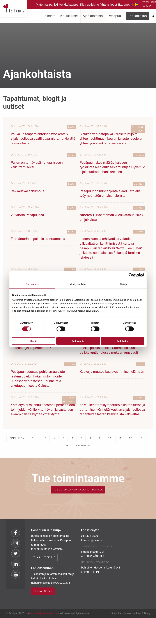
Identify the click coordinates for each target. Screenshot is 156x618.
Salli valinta (78, 341)
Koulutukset (69, 16)
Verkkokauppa (68, 4)
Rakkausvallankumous (27, 191)
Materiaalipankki (47, 4)
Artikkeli (138, 127)
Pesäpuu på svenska (136, 4)
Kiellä (33, 341)
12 (130, 438)
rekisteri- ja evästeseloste (44, 613)
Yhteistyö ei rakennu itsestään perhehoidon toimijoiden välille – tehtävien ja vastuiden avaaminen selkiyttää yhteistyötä (43, 409)
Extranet (123, 4)
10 (109, 438)
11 (120, 438)
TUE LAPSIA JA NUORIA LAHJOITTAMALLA (78, 489)
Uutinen (137, 131)
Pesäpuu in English (132, 4)
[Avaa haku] (152, 15)
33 (66, 445)
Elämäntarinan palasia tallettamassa (38, 239)
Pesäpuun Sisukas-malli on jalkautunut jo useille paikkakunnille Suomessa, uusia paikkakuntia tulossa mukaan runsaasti (110, 347)
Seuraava (83, 445)
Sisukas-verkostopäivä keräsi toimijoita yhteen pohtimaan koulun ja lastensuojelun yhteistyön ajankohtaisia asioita (111, 138)
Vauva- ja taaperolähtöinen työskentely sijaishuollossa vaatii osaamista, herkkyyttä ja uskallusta (43, 138)
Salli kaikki (122, 341)
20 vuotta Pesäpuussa (27, 215)
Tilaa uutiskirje (89, 4)
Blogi (71, 127)
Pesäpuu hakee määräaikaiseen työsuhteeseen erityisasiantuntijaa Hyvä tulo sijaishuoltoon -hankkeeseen (112, 167)
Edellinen (17, 438)
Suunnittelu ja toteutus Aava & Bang (130, 613)
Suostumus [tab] (32, 284)
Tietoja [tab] (124, 284)
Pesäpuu (13, 8)
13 (140, 438)
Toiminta (49, 16)
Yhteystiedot (108, 4)
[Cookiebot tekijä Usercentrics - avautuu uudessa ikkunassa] (131, 275)
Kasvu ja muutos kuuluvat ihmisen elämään (112, 372)
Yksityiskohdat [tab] (78, 284)
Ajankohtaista (93, 16)
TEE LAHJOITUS (42, 591)
